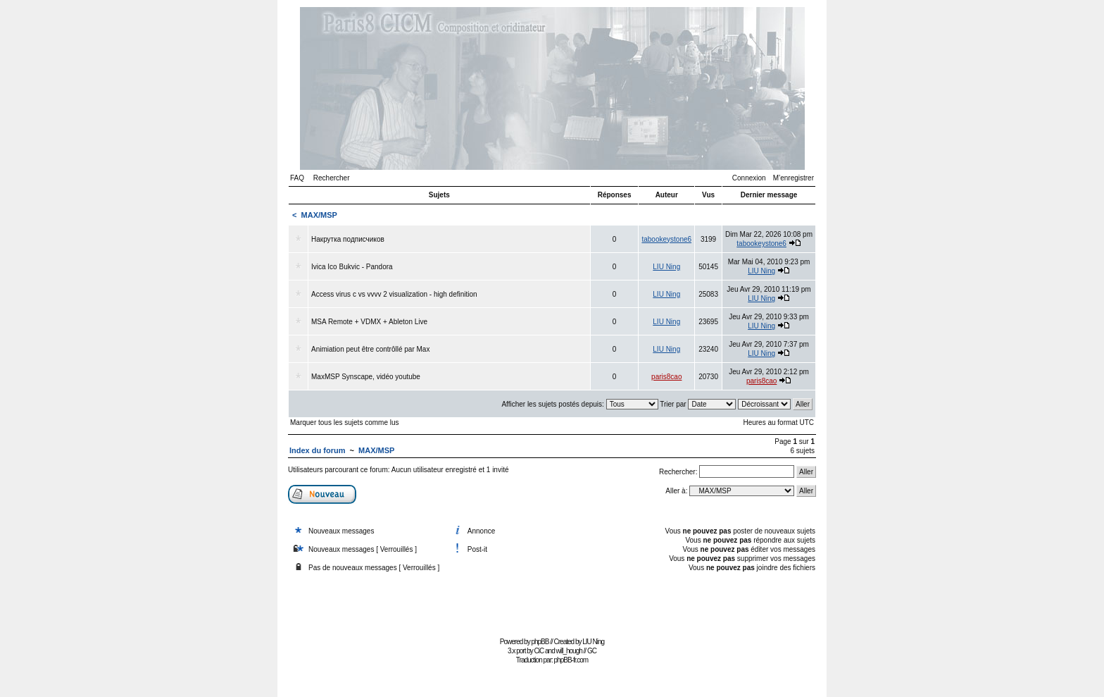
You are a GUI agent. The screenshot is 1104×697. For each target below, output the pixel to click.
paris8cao (666, 377)
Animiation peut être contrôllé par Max (370, 349)
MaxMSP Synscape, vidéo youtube (365, 377)
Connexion (749, 178)
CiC (539, 651)
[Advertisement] (552, 601)
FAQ (297, 178)
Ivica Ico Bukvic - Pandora (352, 267)
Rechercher (331, 178)
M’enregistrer (793, 178)
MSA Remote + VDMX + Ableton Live (369, 322)
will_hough (569, 651)
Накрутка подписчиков (347, 239)
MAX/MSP (319, 215)
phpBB (539, 642)
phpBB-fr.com (571, 660)
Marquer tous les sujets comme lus (344, 422)
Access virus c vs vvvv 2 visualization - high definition (394, 294)
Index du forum (317, 450)
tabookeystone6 (666, 239)
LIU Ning (666, 267)
